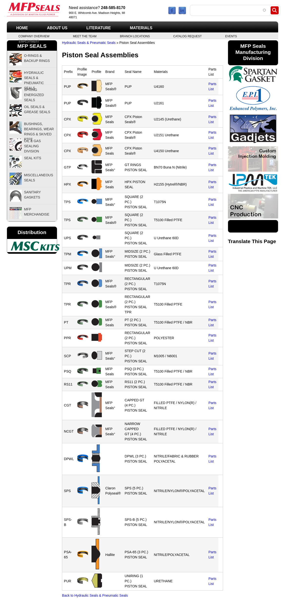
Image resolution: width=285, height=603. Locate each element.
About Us (57, 28)
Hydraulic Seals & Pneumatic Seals (88, 43)
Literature (98, 28)
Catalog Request (187, 36)
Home (22, 28)
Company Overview (34, 36)
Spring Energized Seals (34, 95)
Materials (141, 28)
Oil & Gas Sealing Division (32, 146)
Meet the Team (85, 36)
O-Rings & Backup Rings (37, 58)
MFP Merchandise (36, 211)
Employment (29, 41)
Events (231, 36)
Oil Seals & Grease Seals (37, 109)
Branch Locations (135, 36)
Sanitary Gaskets (32, 194)
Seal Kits (32, 158)
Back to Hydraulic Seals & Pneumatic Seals (95, 595)
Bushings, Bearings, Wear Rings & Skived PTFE (39, 129)
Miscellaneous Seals (38, 177)
